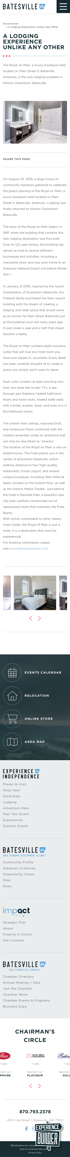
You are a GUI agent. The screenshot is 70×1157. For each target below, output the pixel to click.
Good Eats (11, 796)
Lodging (10, 802)
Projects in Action (17, 934)
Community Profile (18, 862)
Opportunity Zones (18, 874)
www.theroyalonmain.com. (29, 548)
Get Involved (13, 940)
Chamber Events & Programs (26, 1000)
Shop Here (11, 790)
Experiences (10, 23)
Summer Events (15, 826)
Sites (7, 880)
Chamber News (15, 994)
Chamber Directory (18, 976)
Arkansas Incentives (19, 868)
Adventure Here (16, 808)
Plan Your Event (16, 814)
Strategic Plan (14, 922)
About (8, 928)
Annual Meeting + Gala (21, 982)
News (7, 886)
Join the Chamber (17, 988)
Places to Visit (14, 784)
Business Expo (15, 1006)
